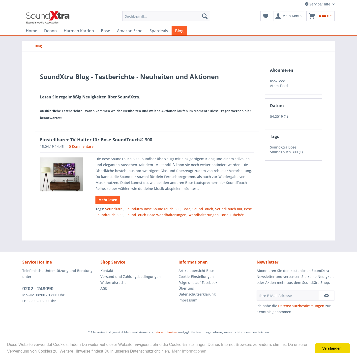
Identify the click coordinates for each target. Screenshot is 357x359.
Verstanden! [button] (332, 348)
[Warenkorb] (320, 16)
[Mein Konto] (288, 16)
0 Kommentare (81, 146)
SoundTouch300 (228, 209)
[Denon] (50, 30)
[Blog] (179, 30)
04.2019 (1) (279, 116)
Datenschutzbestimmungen (301, 305)
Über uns (186, 288)
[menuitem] (166, 16)
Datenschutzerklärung (197, 294)
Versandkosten (166, 332)
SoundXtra (114, 209)
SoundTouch (202, 209)
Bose (186, 209)
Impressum (187, 300)
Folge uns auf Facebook (197, 282)
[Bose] (105, 30)
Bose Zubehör (232, 214)
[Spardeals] (159, 30)
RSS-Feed (277, 81)
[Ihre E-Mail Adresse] (288, 295)
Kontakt (106, 270)
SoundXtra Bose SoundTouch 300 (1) (286, 149)
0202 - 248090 (38, 288)
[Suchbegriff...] (166, 16)
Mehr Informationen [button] (189, 351)
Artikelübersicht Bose (196, 270)
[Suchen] (205, 16)
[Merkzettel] (265, 16)
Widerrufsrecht (113, 282)
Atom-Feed (279, 85)
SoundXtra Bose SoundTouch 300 (152, 209)
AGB (103, 288)
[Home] (31, 30)
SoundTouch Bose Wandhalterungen (155, 214)
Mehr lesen (107, 199)
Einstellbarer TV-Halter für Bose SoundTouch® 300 (96, 140)
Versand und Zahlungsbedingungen (130, 276)
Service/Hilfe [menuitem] (318, 4)
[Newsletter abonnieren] (326, 295)
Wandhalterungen (203, 214)
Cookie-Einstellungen (196, 276)
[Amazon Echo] (130, 30)
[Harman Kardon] (78, 30)
